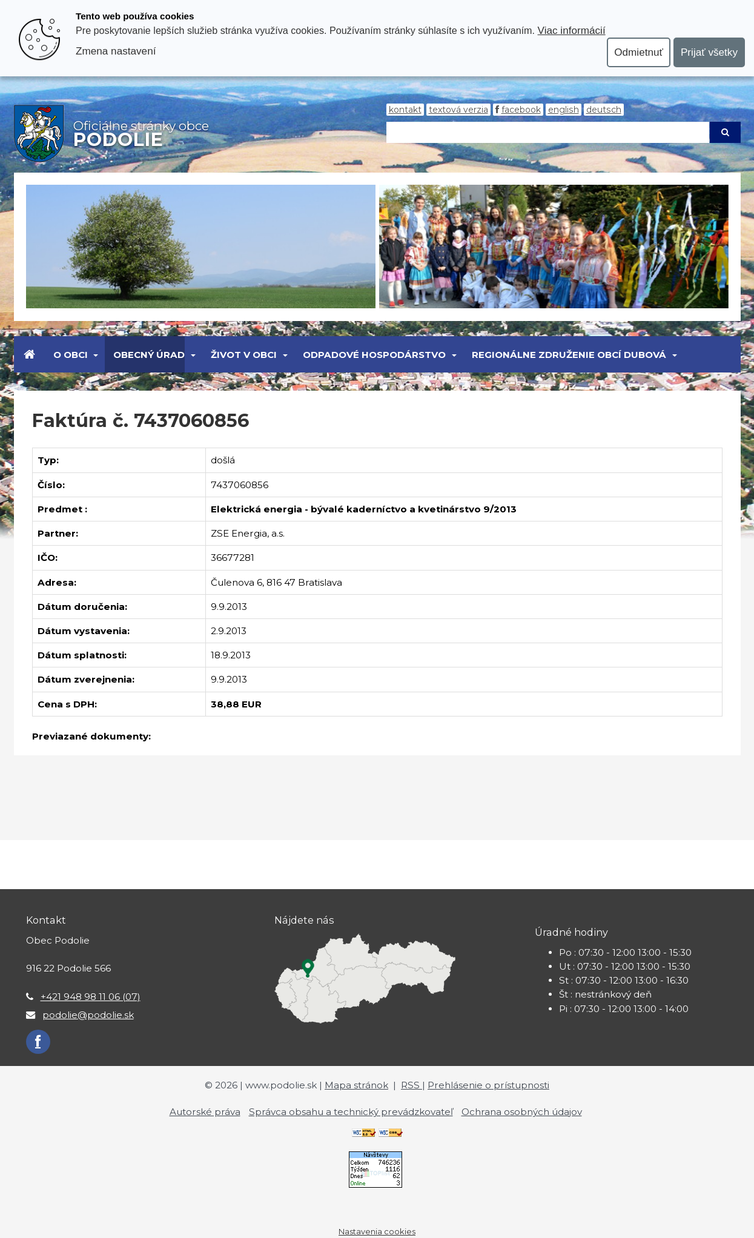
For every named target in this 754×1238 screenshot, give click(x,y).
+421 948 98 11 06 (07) (91, 996)
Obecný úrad (149, 354)
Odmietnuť (638, 52)
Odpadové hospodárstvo (374, 354)
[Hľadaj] (547, 132)
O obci (70, 354)
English (563, 109)
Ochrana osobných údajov (521, 1111)
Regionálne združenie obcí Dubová (569, 354)
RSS (411, 1085)
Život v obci (244, 354)
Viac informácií (572, 30)
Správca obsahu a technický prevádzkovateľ (351, 1111)
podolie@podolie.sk (88, 1015)
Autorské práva (205, 1111)
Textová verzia (458, 109)
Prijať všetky (709, 52)
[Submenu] (95, 354)
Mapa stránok (356, 1085)
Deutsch (603, 109)
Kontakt (405, 109)
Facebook (521, 109)
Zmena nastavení (116, 51)
